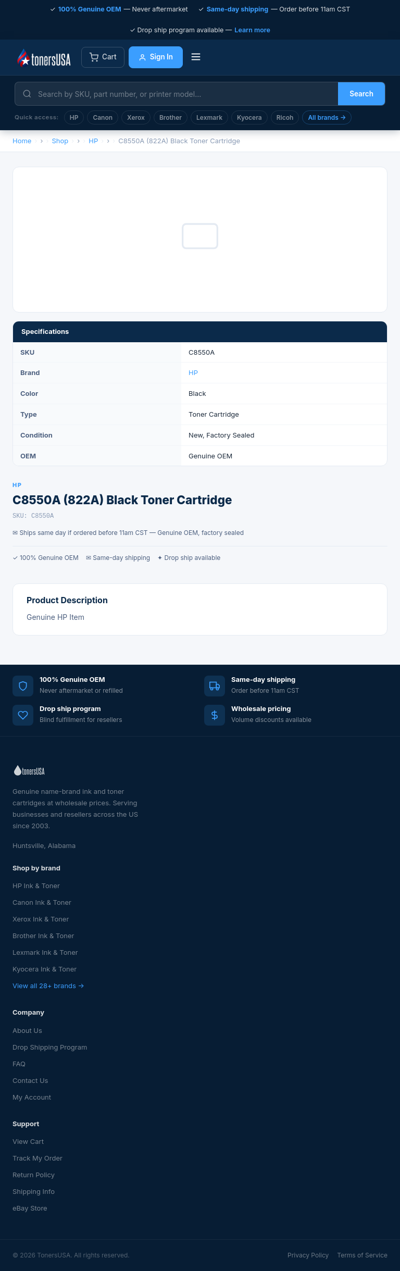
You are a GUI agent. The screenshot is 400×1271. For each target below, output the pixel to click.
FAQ (19, 1064)
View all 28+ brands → (48, 985)
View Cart (28, 1141)
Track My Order (37, 1158)
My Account (31, 1097)
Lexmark (209, 117)
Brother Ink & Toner (43, 935)
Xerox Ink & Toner (40, 919)
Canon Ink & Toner (41, 902)
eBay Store (29, 1208)
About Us (27, 1030)
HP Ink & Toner (36, 885)
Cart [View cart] (103, 57)
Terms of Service (362, 1255)
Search (361, 94)
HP (74, 117)
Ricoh (285, 117)
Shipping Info (33, 1191)
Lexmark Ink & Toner (45, 952)
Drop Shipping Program (49, 1047)
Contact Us (30, 1080)
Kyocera (249, 117)
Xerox (136, 117)
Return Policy (33, 1174)
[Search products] (185, 94)
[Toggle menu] (196, 57)
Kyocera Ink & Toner (44, 969)
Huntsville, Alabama (44, 845)
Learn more (252, 30)
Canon (103, 117)
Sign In (156, 57)
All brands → (327, 117)
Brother (170, 117)
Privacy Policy (308, 1255)
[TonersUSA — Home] (44, 57)
